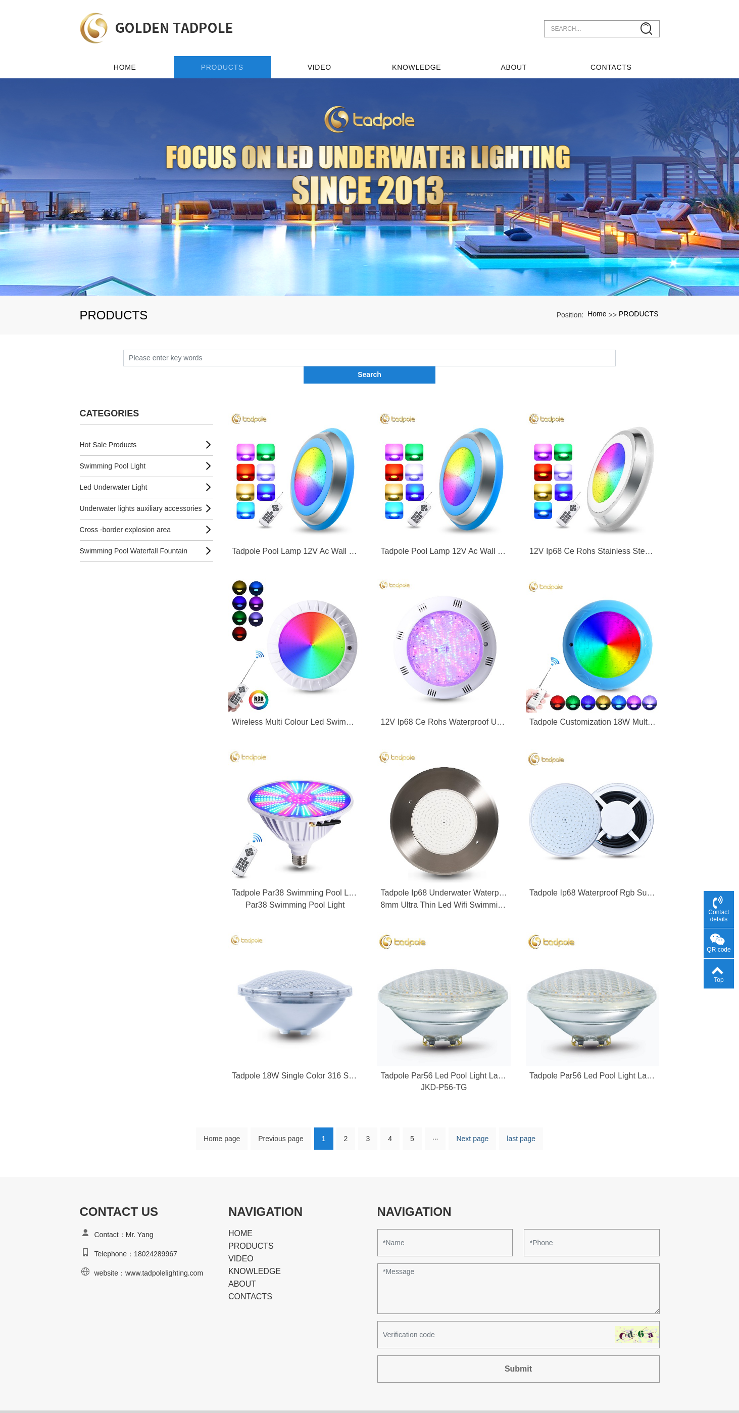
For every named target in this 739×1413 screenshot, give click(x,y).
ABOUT (515, 61)
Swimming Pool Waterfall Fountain (133, 528)
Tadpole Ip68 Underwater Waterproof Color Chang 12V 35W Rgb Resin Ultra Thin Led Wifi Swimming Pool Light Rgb (443, 870)
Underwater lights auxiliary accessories (141, 486)
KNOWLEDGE (417, 61)
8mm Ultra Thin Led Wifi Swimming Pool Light (443, 883)
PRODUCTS (224, 61)
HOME (240, 1212)
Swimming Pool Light (113, 443)
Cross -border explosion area (125, 507)
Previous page (281, 1118)
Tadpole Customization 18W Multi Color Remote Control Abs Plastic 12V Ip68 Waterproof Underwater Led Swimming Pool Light (592, 699)
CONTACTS (611, 61)
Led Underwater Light (113, 464)
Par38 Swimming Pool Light (295, 883)
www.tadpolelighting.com (164, 1252)
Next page (472, 1118)
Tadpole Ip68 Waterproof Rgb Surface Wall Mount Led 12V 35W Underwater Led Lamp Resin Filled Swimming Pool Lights (592, 870)
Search (616, 352)
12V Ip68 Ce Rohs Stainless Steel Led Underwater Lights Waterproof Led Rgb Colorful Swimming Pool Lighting (592, 528)
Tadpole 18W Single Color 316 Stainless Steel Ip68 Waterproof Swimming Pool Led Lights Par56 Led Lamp (295, 1054)
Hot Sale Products (108, 422)
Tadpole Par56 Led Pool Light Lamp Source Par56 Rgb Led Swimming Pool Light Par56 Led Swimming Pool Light (443, 1054)
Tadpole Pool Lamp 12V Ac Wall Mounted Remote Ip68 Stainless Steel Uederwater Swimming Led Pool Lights (295, 528)
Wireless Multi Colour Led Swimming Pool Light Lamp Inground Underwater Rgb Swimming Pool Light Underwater (295, 699)
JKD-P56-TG (444, 1066)
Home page (222, 1118)
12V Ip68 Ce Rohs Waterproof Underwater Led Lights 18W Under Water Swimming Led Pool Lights (443, 699)
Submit (518, 1348)
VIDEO (321, 61)
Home (128, 61)
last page (521, 1118)
